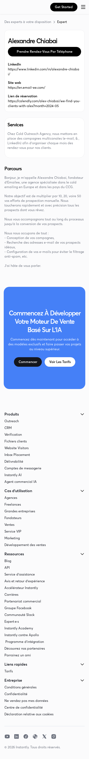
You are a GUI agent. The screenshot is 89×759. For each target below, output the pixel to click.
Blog (7, 561)
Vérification (13, 434)
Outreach (11, 421)
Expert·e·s (11, 621)
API (7, 568)
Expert (62, 22)
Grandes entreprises (19, 511)
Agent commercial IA (20, 482)
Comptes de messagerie (22, 468)
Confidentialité (15, 694)
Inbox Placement (17, 455)
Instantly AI (13, 475)
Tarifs (8, 671)
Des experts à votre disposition (27, 22)
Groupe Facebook (17, 608)
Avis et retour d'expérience (24, 581)
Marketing (12, 538)
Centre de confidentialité (23, 707)
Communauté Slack (19, 615)
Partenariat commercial (22, 601)
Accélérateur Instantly (21, 588)
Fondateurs (12, 518)
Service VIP (12, 531)
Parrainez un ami (17, 655)
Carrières (11, 594)
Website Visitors (16, 448)
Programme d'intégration (24, 642)
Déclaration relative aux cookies (28, 714)
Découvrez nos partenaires (24, 648)
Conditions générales (20, 687)
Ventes (9, 525)
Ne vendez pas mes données (26, 701)
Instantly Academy (18, 628)
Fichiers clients (15, 441)
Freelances (12, 504)
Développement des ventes (25, 545)
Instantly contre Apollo (21, 635)
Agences (10, 498)
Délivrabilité (13, 461)
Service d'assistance (19, 574)
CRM (8, 428)
